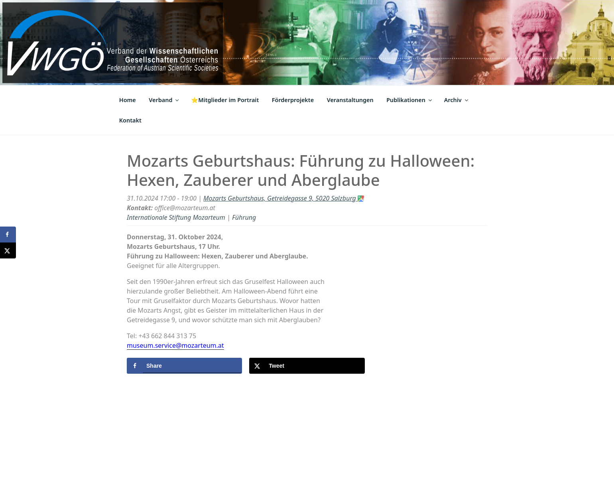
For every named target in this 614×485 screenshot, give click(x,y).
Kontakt (130, 120)
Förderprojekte (293, 100)
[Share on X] (306, 366)
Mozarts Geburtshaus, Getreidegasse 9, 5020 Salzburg (283, 198)
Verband (164, 100)
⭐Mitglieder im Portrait (225, 100)
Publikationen (409, 100)
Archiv (456, 100)
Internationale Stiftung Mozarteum (176, 217)
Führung (244, 217)
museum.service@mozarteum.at (175, 345)
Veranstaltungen (350, 100)
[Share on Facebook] (184, 366)
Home (127, 100)
